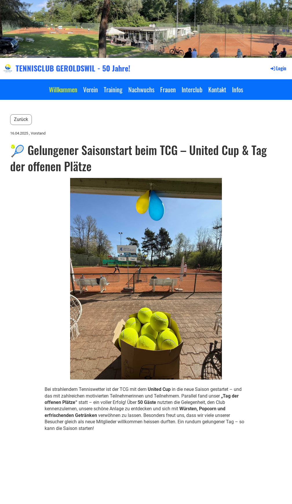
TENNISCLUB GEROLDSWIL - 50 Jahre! (73, 68)
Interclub (192, 89)
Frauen (168, 89)
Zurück (21, 119)
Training (113, 89)
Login (278, 68)
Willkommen (63, 89)
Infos (237, 89)
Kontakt (217, 89)
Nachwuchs (141, 89)
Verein (90, 89)
